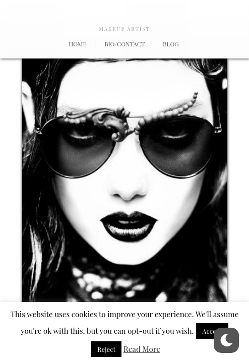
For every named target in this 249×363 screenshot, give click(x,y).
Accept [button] (212, 331)
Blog (171, 44)
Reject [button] (106, 349)
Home (78, 44)
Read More (141, 349)
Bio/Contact (124, 44)
